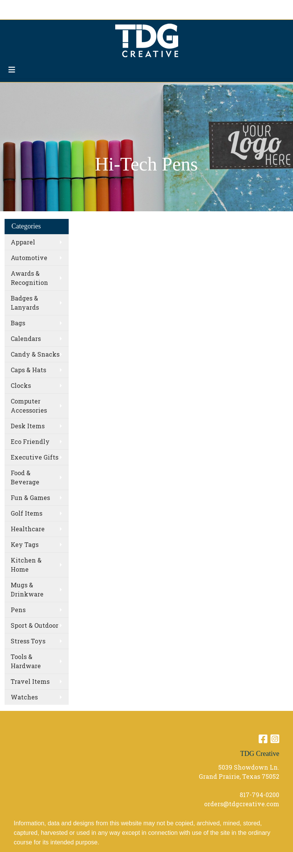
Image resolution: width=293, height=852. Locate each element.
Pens (18, 610)
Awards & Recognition (29, 277)
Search (186, 8)
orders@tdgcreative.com (241, 804)
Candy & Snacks (35, 354)
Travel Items (30, 681)
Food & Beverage (25, 477)
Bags (18, 323)
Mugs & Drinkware (27, 589)
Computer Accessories (29, 405)
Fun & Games (30, 498)
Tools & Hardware (26, 661)
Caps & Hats (28, 370)
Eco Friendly (30, 441)
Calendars (26, 338)
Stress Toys (28, 641)
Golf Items (26, 513)
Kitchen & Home (26, 564)
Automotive (29, 258)
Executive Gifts (34, 457)
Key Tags (25, 544)
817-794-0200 (259, 795)
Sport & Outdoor (34, 625)
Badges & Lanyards (25, 302)
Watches (24, 697)
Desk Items (28, 426)
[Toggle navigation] (12, 69)
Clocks (21, 385)
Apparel (23, 242)
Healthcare (28, 529)
